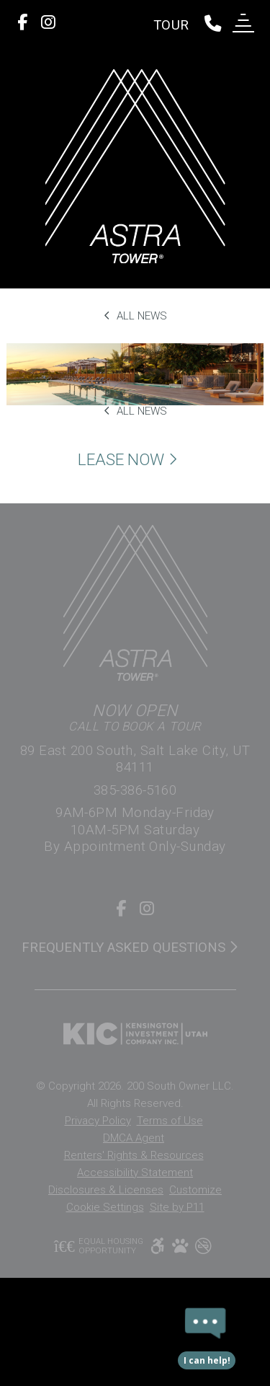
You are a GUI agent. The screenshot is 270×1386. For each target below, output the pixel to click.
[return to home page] (135, 166)
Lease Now (129, 460)
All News (135, 316)
